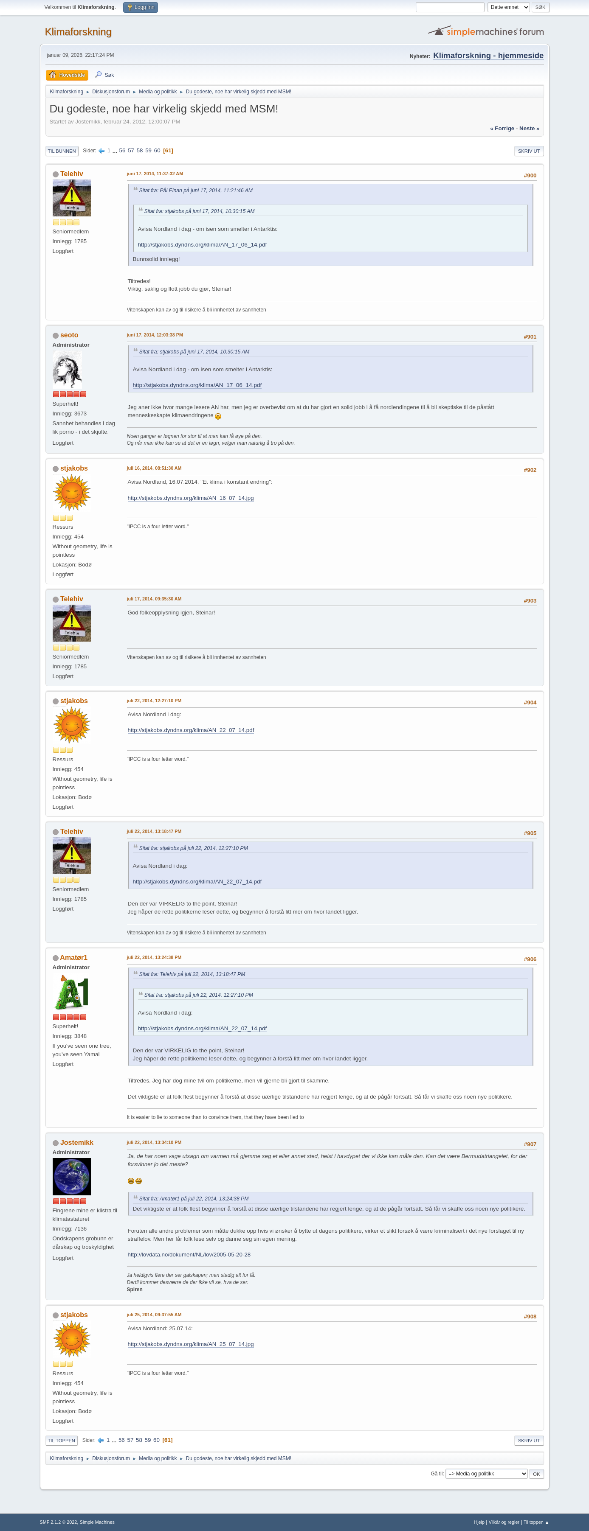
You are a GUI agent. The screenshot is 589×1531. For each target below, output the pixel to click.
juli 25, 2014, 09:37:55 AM (154, 1314)
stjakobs (74, 468)
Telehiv (71, 173)
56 (122, 150)
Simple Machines (97, 1522)
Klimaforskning (78, 31)
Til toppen (61, 1440)
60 (157, 150)
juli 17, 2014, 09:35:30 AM (154, 598)
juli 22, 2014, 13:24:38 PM (154, 957)
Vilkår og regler (504, 1522)
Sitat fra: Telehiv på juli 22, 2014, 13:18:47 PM (192, 974)
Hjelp (479, 1522)
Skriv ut (529, 151)
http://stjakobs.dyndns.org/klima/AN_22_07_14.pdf (191, 730)
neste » (529, 128)
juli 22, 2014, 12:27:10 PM (154, 700)
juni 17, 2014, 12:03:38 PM (155, 334)
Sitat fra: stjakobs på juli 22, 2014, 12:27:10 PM (193, 848)
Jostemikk (76, 1142)
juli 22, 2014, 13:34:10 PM (154, 1142)
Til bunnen (62, 151)
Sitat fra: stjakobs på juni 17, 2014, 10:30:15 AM (199, 211)
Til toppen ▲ (537, 1522)
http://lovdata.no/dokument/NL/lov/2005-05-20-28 (189, 1254)
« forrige (502, 128)
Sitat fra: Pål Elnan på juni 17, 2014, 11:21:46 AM (196, 190)
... (116, 150)
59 (148, 150)
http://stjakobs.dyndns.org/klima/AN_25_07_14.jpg (191, 1344)
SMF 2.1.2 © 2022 (58, 1522)
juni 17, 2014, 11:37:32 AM (155, 173)
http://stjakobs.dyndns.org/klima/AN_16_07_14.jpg (191, 498)
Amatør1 (73, 957)
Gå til (436, 1474)
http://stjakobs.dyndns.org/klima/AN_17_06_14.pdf (202, 244)
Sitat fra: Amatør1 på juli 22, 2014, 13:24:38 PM (194, 1199)
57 (131, 150)
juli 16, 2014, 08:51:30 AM (154, 468)
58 (140, 150)
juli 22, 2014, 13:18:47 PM (154, 831)
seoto (69, 335)
